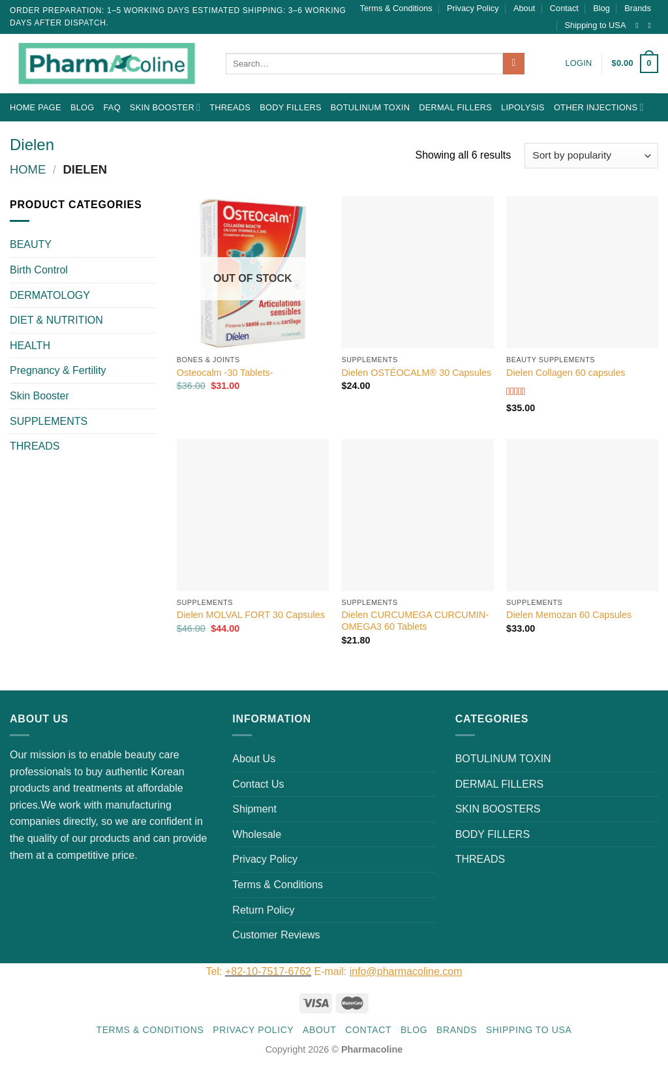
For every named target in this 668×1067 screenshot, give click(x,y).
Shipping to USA (595, 25)
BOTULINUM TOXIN (370, 107)
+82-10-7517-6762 (268, 971)
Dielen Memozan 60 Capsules (568, 615)
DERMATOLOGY (50, 295)
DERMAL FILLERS (455, 107)
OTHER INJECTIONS (599, 107)
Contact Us (258, 784)
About (524, 8)
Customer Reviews (276, 934)
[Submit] (513, 64)
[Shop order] (591, 155)
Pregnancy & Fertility (58, 370)
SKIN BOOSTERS (498, 808)
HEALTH (30, 345)
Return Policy (263, 910)
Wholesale (256, 834)
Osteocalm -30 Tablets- (225, 372)
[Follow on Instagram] (639, 25)
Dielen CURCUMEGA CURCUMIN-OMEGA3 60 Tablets (414, 621)
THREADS (229, 107)
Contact (564, 8)
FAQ (111, 107)
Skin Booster (165, 107)
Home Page (35, 107)
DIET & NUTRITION (56, 320)
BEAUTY (31, 244)
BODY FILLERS (291, 107)
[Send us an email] (652, 25)
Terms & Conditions (396, 8)
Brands (637, 8)
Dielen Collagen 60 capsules (565, 372)
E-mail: (388, 971)
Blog (601, 8)
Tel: (215, 971)
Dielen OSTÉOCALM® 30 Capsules (416, 372)
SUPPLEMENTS (48, 421)
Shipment (254, 808)
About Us (253, 758)
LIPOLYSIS (523, 107)
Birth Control (39, 269)
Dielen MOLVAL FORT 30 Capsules (251, 615)
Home (28, 169)
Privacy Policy (473, 8)
